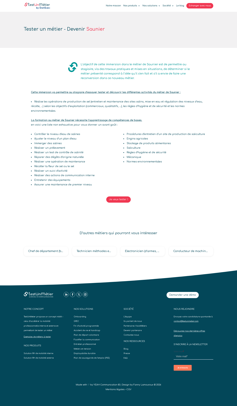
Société (167, 6)
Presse (127, 353)
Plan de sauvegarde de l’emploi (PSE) (92, 358)
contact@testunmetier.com (186, 321)
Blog (126, 349)
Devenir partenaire (133, 330)
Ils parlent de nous (133, 321)
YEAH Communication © (107, 385)
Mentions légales (115, 389)
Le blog (180, 6)
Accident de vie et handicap (87, 330)
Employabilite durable (84, 353)
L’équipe (127, 317)
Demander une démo (182, 295)
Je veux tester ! (118, 199)
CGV (129, 389)
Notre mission (113, 6)
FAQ (126, 358)
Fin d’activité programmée (86, 326)
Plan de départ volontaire (86, 335)
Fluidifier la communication (87, 340)
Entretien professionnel (85, 344)
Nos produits (130, 6)
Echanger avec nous (200, 6)
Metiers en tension (82, 349)
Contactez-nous (131, 335)
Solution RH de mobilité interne (38, 353)
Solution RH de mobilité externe (39, 358)
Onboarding (80, 317)
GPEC (76, 321)
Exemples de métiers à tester (37, 337)
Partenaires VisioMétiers (135, 326)
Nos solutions (149, 6)
